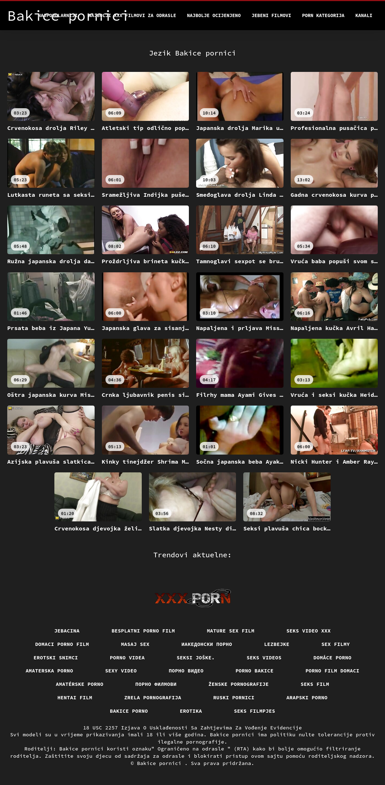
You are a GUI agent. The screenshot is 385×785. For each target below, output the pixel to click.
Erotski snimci (56, 657)
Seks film (315, 684)
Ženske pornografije (238, 684)
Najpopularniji (58, 15)
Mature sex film (230, 630)
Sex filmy (335, 644)
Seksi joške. (196, 657)
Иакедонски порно (206, 644)
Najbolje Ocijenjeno (214, 15)
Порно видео (186, 670)
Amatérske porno (79, 684)
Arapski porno (307, 697)
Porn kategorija (323, 15)
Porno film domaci (333, 670)
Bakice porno (129, 711)
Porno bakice (255, 670)
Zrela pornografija (153, 697)
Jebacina (67, 630)
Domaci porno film (62, 644)
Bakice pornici (161, 763)
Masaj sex (135, 644)
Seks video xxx (308, 630)
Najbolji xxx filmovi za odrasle (132, 15)
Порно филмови (156, 684)
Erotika (191, 711)
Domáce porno (333, 657)
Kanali (363, 15)
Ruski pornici (233, 697)
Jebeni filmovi (271, 15)
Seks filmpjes (254, 711)
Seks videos (264, 657)
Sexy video (121, 670)
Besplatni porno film (143, 630)
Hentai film (74, 697)
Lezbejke (276, 644)
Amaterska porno (49, 670)
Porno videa (127, 657)
